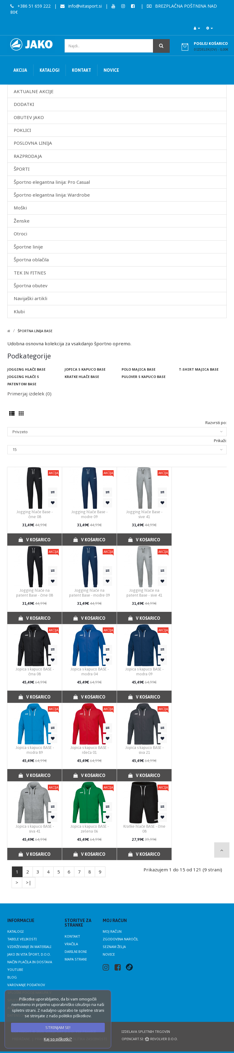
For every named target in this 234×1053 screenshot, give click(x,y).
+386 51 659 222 (30, 6)
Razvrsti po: (216, 422)
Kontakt (72, 936)
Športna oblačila (31, 259)
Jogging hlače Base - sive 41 (144, 514)
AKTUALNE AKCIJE (34, 91)
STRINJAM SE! (57, 1027)
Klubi (19, 311)
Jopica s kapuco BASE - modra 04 (89, 671)
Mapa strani (76, 959)
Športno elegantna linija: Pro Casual (52, 182)
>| (28, 882)
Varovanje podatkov (26, 984)
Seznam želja (114, 946)
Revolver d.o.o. (161, 1039)
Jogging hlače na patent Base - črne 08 (34, 592)
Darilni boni (76, 951)
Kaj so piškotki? (58, 1039)
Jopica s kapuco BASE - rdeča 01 (89, 750)
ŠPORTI (22, 169)
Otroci (20, 234)
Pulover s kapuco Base (143, 376)
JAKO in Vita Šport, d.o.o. (29, 954)
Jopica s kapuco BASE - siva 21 (144, 750)
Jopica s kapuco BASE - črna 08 (35, 671)
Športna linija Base (35, 331)
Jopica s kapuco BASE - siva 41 (35, 828)
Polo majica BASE (138, 369)
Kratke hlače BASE (82, 376)
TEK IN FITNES (30, 273)
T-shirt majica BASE (198, 369)
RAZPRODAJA (28, 156)
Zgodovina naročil (120, 939)
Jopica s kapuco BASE (85, 369)
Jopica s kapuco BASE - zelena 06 (89, 828)
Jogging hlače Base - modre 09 (89, 514)
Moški (20, 208)
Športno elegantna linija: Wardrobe (52, 195)
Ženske (22, 221)
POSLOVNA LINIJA (33, 143)
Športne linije (28, 247)
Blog (12, 977)
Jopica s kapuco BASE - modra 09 (144, 671)
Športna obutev (31, 285)
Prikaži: (220, 440)
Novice (109, 954)
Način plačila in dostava (29, 962)
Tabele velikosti (22, 939)
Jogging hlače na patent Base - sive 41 (144, 592)
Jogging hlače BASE (26, 369)
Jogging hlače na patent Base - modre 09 (89, 592)
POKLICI (22, 130)
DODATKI (24, 104)
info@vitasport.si (81, 6)
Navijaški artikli (30, 298)
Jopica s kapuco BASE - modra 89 (35, 750)
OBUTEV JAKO (29, 117)
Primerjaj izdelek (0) (29, 393)
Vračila (71, 944)
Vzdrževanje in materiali (29, 946)
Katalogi (15, 931)
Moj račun (112, 931)
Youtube (15, 969)
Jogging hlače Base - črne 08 (34, 514)
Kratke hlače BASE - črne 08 (144, 828)
